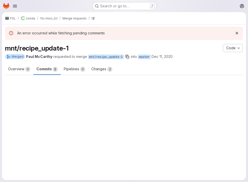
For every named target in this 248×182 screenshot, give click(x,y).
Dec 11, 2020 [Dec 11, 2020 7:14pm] (162, 56)
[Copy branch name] (127, 57)
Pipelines (74, 69)
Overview (19, 69)
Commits (47, 69)
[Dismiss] (237, 33)
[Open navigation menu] (15, 6)
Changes (101, 69)
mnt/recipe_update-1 (106, 57)
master (144, 57)
